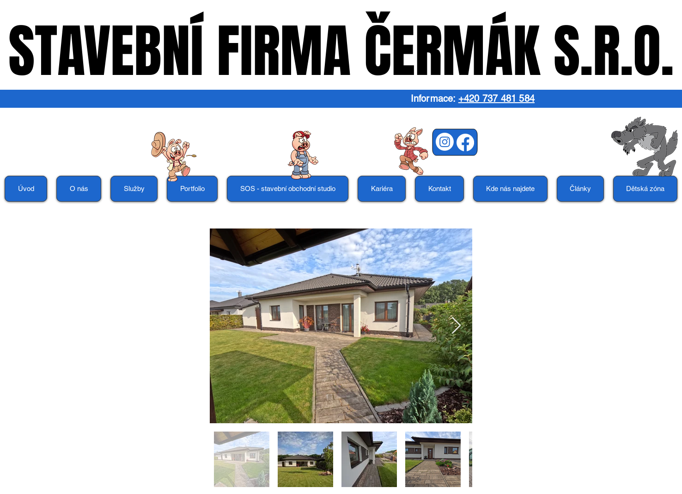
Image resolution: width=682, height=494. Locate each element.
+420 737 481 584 (496, 98)
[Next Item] (456, 326)
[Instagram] (445, 142)
